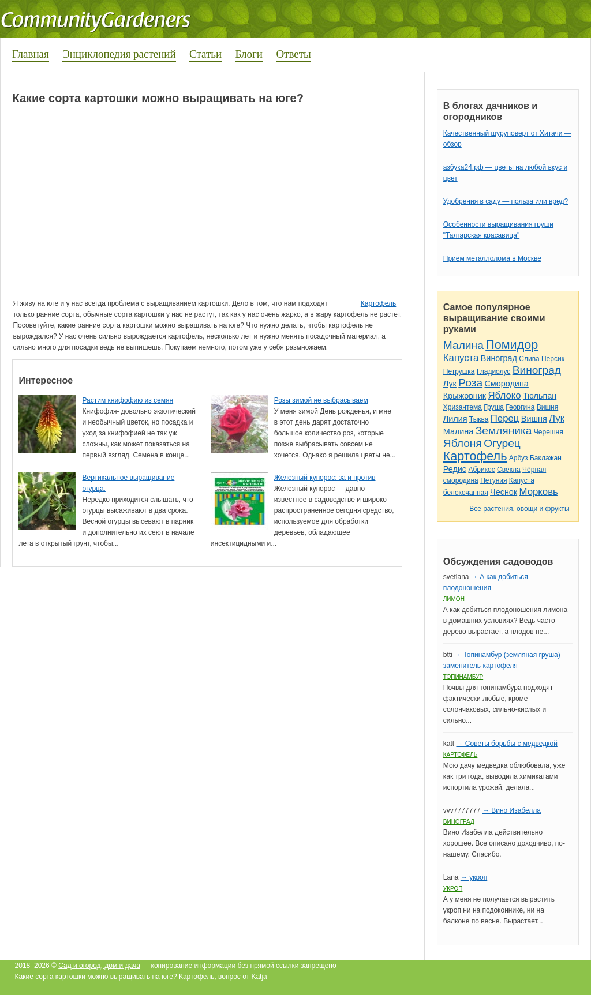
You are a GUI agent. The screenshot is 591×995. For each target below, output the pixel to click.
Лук (450, 383)
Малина (463, 345)
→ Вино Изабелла (511, 810)
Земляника (504, 431)
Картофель (379, 303)
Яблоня (462, 443)
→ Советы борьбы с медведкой (506, 743)
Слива (529, 359)
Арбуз (518, 458)
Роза (470, 383)
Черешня (548, 432)
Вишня (547, 407)
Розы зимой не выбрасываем (321, 400)
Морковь (538, 491)
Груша (494, 407)
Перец (505, 418)
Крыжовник (464, 395)
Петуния (493, 480)
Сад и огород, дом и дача (99, 966)
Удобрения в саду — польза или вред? (505, 201)
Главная (30, 54)
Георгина (520, 407)
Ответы (293, 54)
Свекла (509, 469)
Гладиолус (493, 371)
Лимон (454, 599)
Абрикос (481, 469)
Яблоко (504, 395)
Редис (454, 469)
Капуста (461, 357)
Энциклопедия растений (119, 54)
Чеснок (503, 492)
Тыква (479, 419)
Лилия (455, 418)
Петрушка (459, 371)
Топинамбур (463, 677)
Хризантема (462, 407)
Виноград (499, 358)
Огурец (502, 443)
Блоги (249, 54)
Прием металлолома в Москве (492, 258)
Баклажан (546, 458)
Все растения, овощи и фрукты (519, 509)
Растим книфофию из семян (127, 400)
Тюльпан (539, 395)
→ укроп (474, 877)
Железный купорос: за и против (325, 478)
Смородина (506, 383)
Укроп (453, 888)
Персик (552, 359)
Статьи (205, 54)
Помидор (511, 344)
